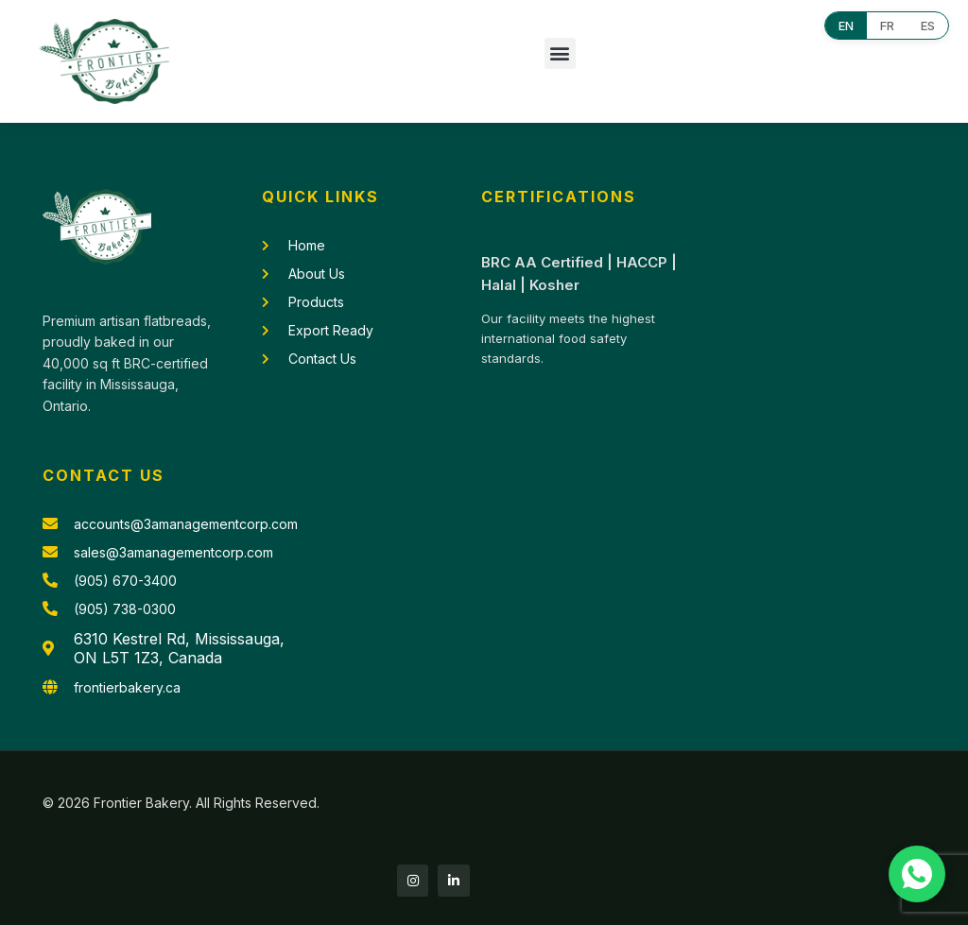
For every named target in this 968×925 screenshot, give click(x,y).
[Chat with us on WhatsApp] (917, 874)
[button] (560, 53)
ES (928, 25)
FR (887, 25)
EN (846, 25)
